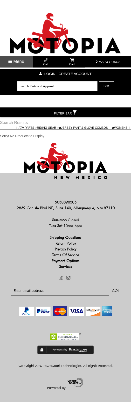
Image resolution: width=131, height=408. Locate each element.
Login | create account (65, 74)
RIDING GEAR (47, 134)
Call (45, 62)
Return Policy (65, 249)
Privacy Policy (65, 255)
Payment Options (65, 267)
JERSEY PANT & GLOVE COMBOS (84, 134)
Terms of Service (65, 261)
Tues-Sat (65, 232)
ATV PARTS (27, 134)
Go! (106, 86)
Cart (72, 62)
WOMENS (120, 134)
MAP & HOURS (108, 62)
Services (65, 273)
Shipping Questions (65, 244)
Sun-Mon (65, 226)
